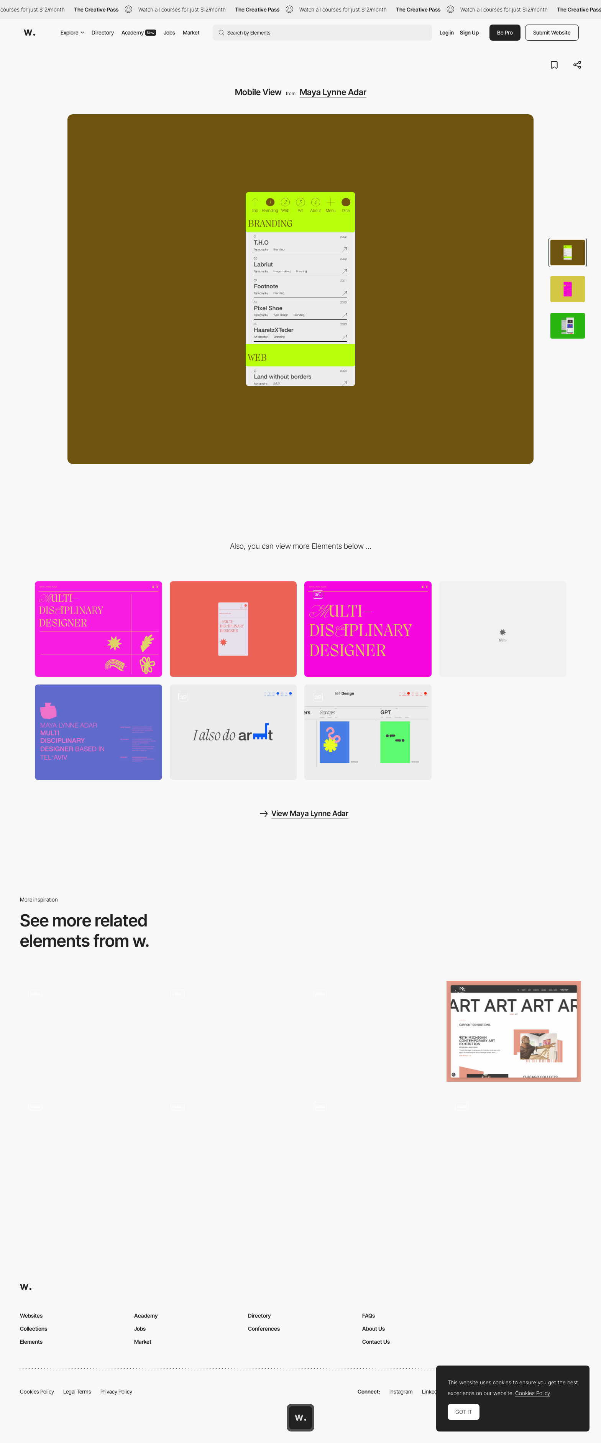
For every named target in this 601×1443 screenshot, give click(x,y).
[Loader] (503, 629)
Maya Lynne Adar (333, 92)
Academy (139, 32)
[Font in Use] (87, 1143)
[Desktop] (98, 629)
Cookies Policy (37, 1391)
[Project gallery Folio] (229, 1143)
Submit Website (552, 32)
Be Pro (505, 32)
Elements (31, 1341)
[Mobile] (233, 629)
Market (191, 32)
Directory (103, 32)
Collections (33, 1328)
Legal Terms (77, 1391)
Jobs (169, 32)
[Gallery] (514, 1143)
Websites (31, 1315)
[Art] (514, 1031)
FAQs (368, 1315)
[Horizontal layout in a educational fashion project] (371, 1029)
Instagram (401, 1391)
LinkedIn (432, 1391)
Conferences (264, 1328)
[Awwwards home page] (300, 1417)
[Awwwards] (29, 33)
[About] (98, 732)
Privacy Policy (116, 1391)
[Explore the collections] (371, 1143)
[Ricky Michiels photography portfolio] (229, 1029)
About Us (373, 1328)
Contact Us (376, 1341)
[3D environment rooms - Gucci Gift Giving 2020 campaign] (87, 1029)
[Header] (368, 629)
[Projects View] (233, 732)
